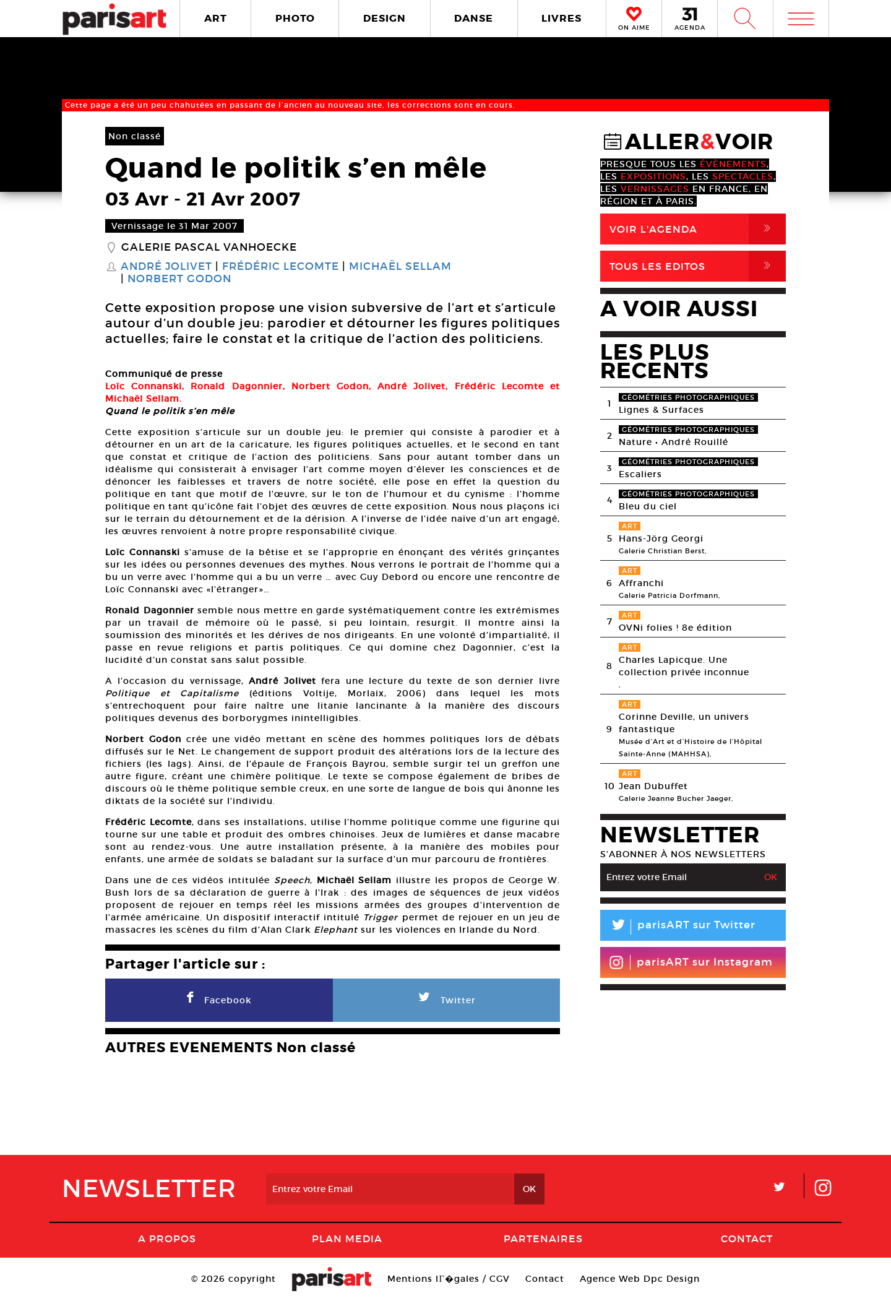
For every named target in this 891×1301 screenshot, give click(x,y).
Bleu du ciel (648, 506)
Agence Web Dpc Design (640, 1278)
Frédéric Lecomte (280, 267)
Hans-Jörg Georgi (661, 538)
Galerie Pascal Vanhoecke (209, 247)
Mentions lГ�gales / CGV (448, 1278)
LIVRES (561, 18)
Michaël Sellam (400, 267)
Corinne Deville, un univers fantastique (684, 723)
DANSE (473, 18)
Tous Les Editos (697, 266)
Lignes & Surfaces (661, 409)
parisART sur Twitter (677, 927)
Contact (747, 1238)
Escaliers (640, 474)
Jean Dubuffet (653, 786)
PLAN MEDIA (347, 1238)
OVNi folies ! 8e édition (675, 627)
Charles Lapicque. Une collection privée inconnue (684, 666)
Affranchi (641, 583)
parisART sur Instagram (691, 962)
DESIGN (384, 18)
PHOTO (295, 18)
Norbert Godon (179, 279)
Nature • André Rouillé (673, 441)
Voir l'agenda (697, 229)
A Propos (167, 1238)
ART (215, 18)
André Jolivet (166, 267)
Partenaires (543, 1238)
